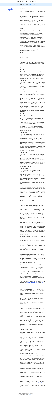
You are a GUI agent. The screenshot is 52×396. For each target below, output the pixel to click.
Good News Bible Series (10, 9)
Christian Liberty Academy (10, 10)
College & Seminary (9, 8)
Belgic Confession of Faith (39, 382)
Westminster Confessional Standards (32, 282)
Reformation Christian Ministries (26, 1)
